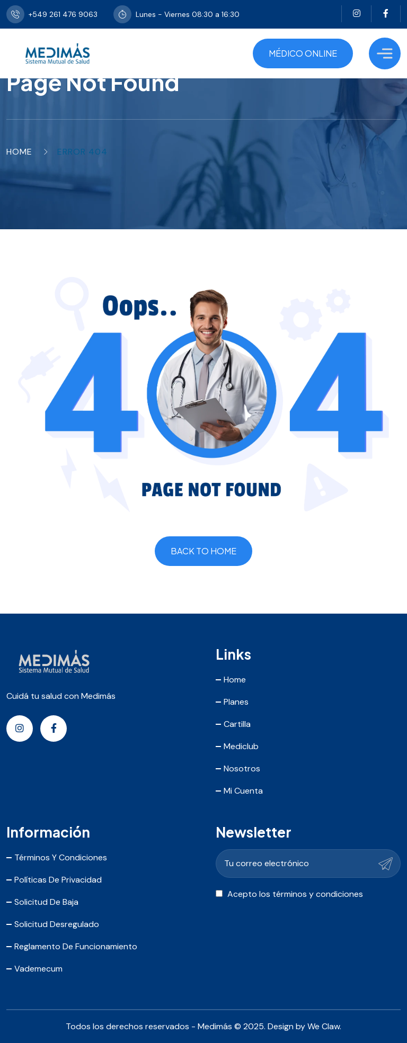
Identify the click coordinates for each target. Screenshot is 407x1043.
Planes (236, 701)
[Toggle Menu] (384, 53)
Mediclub (241, 746)
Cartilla (237, 724)
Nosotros (242, 768)
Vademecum (38, 968)
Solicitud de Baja (46, 901)
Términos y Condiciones (60, 857)
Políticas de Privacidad (58, 879)
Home (19, 151)
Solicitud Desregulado (56, 924)
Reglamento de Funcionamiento (75, 946)
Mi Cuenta (243, 790)
